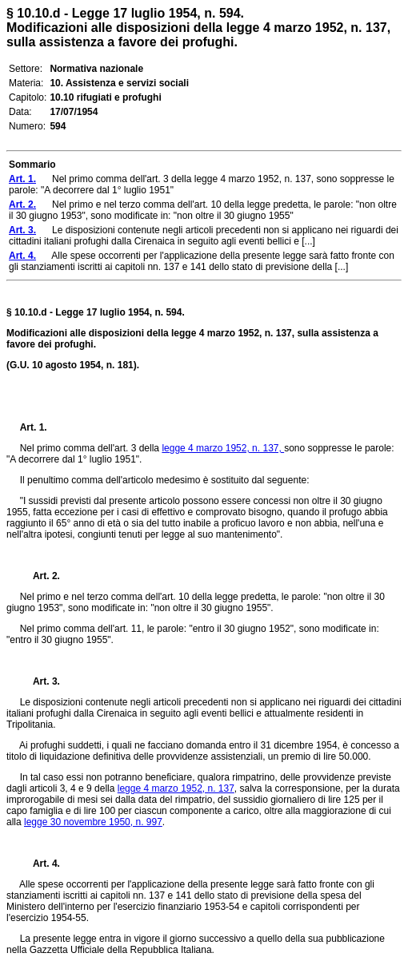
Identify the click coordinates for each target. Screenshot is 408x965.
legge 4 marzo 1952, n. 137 (176, 788)
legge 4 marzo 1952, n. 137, (223, 448)
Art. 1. (33, 427)
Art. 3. (40, 681)
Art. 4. (40, 863)
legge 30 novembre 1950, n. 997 (93, 822)
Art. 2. (40, 576)
